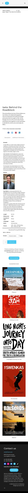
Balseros (14, 437)
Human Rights (18, 128)
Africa (7, 12)
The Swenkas (14, 398)
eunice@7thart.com (8, 250)
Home (3, 12)
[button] (8, 132)
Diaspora (14, 292)
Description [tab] (7, 137)
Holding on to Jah (14, 320)
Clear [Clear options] (21, 235)
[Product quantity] (5, 242)
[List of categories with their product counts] (9, 10)
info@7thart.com (8, 452)
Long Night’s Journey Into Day (14, 359)
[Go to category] (18, 10)
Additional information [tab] (18, 137)
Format (5, 235)
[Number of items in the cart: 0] (25, 3)
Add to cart (11, 242)
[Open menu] (2, 3)
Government (12, 128)
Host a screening (14, 258)
